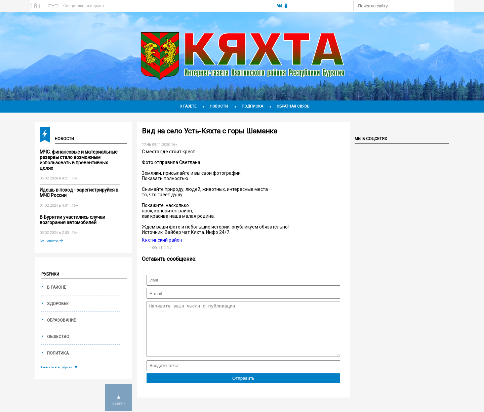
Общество (58, 336)
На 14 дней (190, 3)
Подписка (252, 106)
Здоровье (58, 303)
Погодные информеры (190, 9)
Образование (61, 320)
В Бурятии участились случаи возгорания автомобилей (72, 219)
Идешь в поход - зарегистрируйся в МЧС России (79, 192)
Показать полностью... (166, 178)
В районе (56, 287)
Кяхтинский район (162, 240)
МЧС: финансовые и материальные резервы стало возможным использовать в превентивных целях (79, 160)
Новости (219, 106)
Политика (58, 353)
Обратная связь (293, 106)
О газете (187, 106)
